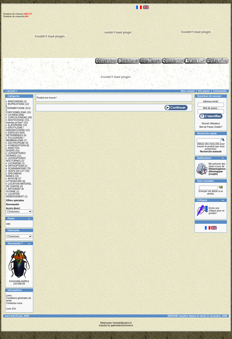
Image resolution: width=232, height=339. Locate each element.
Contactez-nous (14, 303)
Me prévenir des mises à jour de (217, 169)
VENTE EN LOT (15, 171)
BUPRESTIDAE (15, 104)
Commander (219, 91)
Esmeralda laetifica (19, 281)
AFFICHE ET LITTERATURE (14, 179)
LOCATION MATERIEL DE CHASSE (19, 185)
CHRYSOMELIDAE (16, 111)
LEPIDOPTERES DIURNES (16, 154)
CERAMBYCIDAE (15, 107)
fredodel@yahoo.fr (122, 323)
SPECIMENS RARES (14, 174)
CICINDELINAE (15, 115)
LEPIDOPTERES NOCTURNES (16, 159)
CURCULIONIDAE (16, 117)
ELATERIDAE (14, 125)
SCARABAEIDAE (16, 168)
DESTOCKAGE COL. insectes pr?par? (18, 121)
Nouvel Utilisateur (211, 123)
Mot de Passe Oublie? (210, 127)
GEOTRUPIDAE (15, 143)
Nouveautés (12, 204)
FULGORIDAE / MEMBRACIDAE (15, 139)
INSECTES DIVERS (12, 149)
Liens (9, 295)
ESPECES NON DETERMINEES (15, 134)
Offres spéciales (15, 200)
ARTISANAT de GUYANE (15, 190)
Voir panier (204, 91)
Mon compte (188, 91)
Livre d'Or (11, 308)
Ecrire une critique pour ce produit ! (216, 210)
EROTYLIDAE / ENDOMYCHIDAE (15, 128)
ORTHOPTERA (15, 166)
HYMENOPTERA (16, 145)
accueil (11, 91)
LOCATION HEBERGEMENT (15, 195)
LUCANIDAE (13, 163)
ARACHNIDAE (14, 101)
